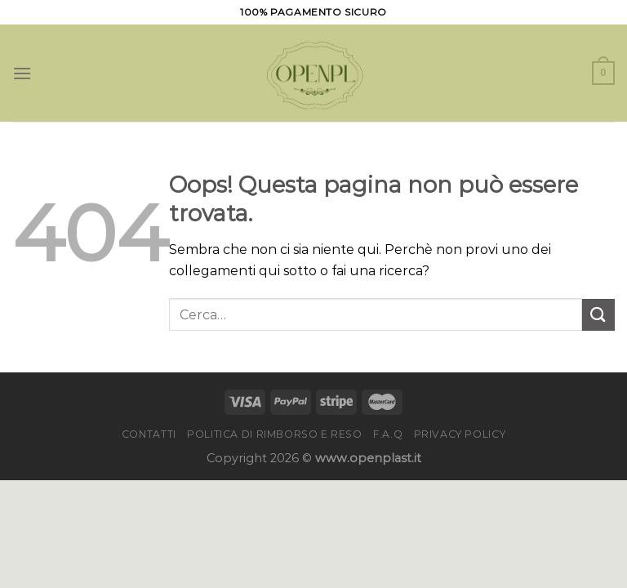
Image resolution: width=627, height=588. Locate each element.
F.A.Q (387, 434)
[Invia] (598, 315)
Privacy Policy (460, 434)
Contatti (149, 434)
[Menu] (22, 73)
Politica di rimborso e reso (274, 434)
